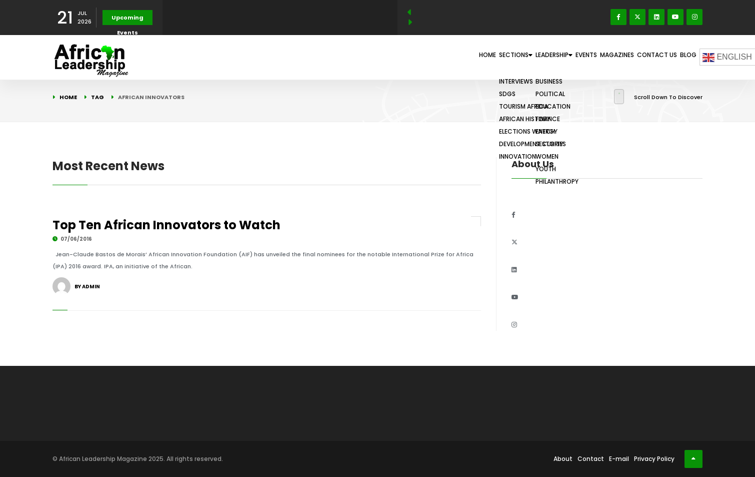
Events (547, 57)
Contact (591, 458)
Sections (447, 57)
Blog (682, 57)
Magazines (590, 57)
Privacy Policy (654, 458)
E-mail (619, 458)
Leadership (501, 57)
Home (405, 57)
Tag (97, 97)
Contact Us (641, 57)
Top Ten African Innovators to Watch (166, 225)
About (563, 458)
